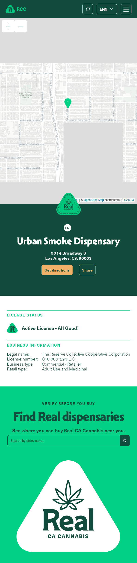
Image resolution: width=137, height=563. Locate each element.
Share (87, 269)
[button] (8, 26)
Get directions (57, 269)
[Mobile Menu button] (126, 9)
